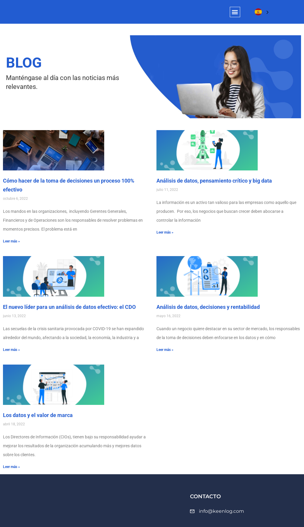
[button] (235, 12)
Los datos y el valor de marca (38, 415)
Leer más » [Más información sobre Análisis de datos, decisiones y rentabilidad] (164, 350)
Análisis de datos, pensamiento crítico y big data (214, 181)
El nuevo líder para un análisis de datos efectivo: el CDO (69, 307)
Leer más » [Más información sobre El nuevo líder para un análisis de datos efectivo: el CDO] (11, 350)
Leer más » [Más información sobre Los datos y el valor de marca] (11, 467)
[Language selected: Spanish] (262, 12)
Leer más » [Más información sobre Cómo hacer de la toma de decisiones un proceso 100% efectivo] (11, 241)
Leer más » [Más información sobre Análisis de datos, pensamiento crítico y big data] (164, 232)
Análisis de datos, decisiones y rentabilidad (208, 307)
